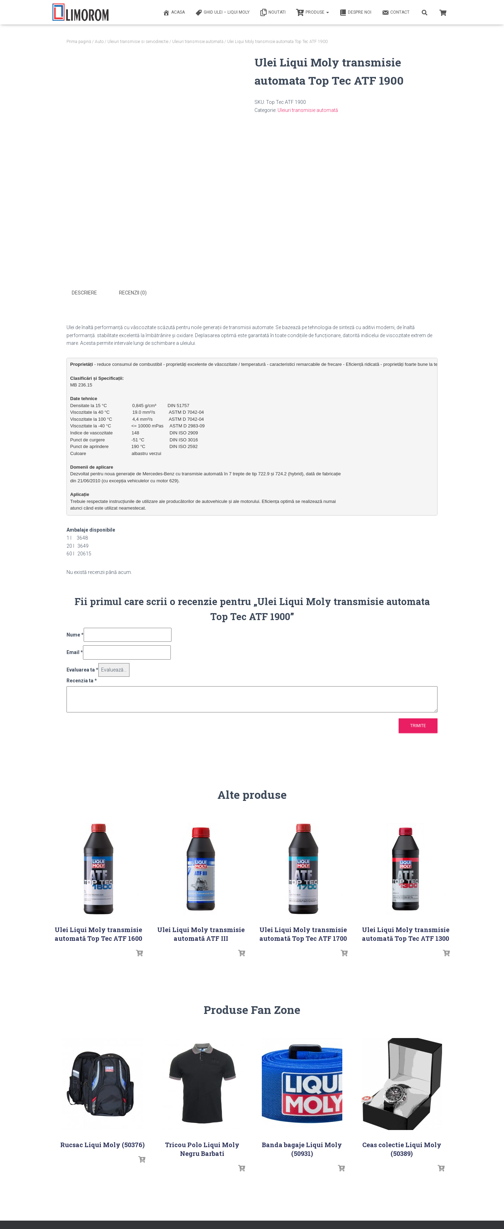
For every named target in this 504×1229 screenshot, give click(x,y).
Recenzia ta (81, 679)
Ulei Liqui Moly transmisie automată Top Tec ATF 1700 (303, 932)
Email (74, 651)
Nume (75, 633)
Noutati (273, 12)
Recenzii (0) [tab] (133, 293)
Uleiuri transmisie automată (197, 41)
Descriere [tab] (84, 293)
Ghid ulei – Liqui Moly (222, 12)
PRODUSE (312, 12)
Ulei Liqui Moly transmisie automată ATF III (201, 932)
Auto (99, 41)
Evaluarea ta (82, 668)
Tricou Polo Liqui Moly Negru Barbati (202, 1147)
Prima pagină (78, 41)
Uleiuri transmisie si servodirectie (137, 41)
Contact (396, 12)
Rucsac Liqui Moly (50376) (102, 1143)
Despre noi (355, 12)
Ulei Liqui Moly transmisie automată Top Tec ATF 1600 (98, 932)
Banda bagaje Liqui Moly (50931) (302, 1147)
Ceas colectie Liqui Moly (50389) (401, 1147)
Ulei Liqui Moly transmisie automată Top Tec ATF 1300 (405, 932)
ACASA (174, 12)
